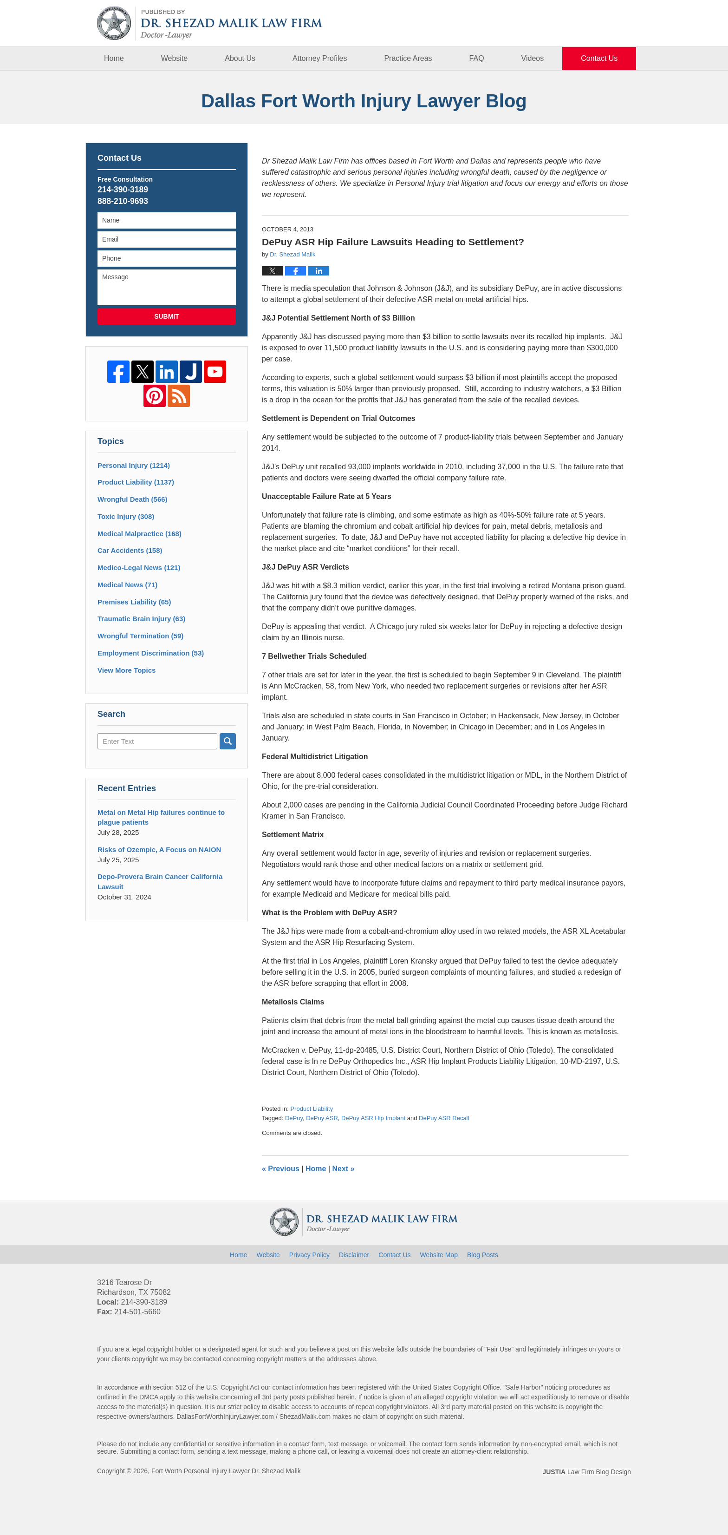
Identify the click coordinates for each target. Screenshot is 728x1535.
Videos (532, 58)
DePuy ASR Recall (444, 1118)
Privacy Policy (309, 1255)
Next (343, 1169)
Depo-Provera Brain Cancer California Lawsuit (160, 881)
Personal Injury (134, 465)
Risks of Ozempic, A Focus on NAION (159, 849)
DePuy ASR (322, 1118)
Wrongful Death (133, 499)
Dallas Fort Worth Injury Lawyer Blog (210, 23)
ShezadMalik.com (305, 1416)
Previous (280, 1169)
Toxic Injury (126, 516)
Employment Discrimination (151, 653)
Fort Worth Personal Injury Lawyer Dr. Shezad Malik (226, 1471)
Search (228, 741)
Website (174, 58)
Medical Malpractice (140, 534)
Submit (166, 316)
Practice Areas (408, 58)
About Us (240, 58)
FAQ (476, 58)
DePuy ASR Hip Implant (373, 1118)
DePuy (294, 1118)
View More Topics (127, 670)
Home (114, 58)
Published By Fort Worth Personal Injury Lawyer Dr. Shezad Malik (585, 23)
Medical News (127, 585)
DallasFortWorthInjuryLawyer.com (225, 1416)
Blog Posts (482, 1255)
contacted (207, 1359)
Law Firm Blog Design (586, 1472)
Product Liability (311, 1108)
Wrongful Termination (140, 636)
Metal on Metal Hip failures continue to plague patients (161, 817)
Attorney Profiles (319, 58)
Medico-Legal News (139, 567)
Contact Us (599, 58)
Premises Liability (134, 602)
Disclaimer (354, 1255)
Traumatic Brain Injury (141, 619)
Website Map (439, 1255)
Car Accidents (130, 550)
